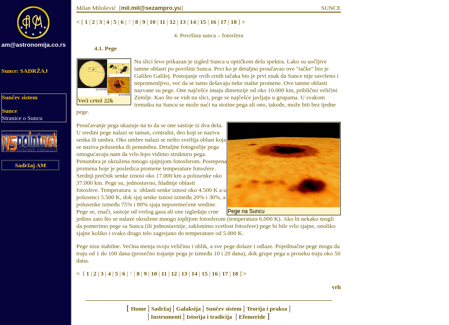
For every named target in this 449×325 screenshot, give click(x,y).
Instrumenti (166, 316)
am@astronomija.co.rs (33, 44)
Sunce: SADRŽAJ (24, 70)
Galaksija (188, 308)
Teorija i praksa (267, 308)
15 (203, 21)
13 (182, 21)
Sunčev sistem (20, 97)
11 (163, 21)
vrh (336, 287)
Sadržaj (161, 308)
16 (213, 21)
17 (223, 21)
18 (234, 21)
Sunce (9, 110)
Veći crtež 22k (95, 100)
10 (152, 21)
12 (173, 21)
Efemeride (252, 316)
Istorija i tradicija (209, 316)
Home (138, 308)
